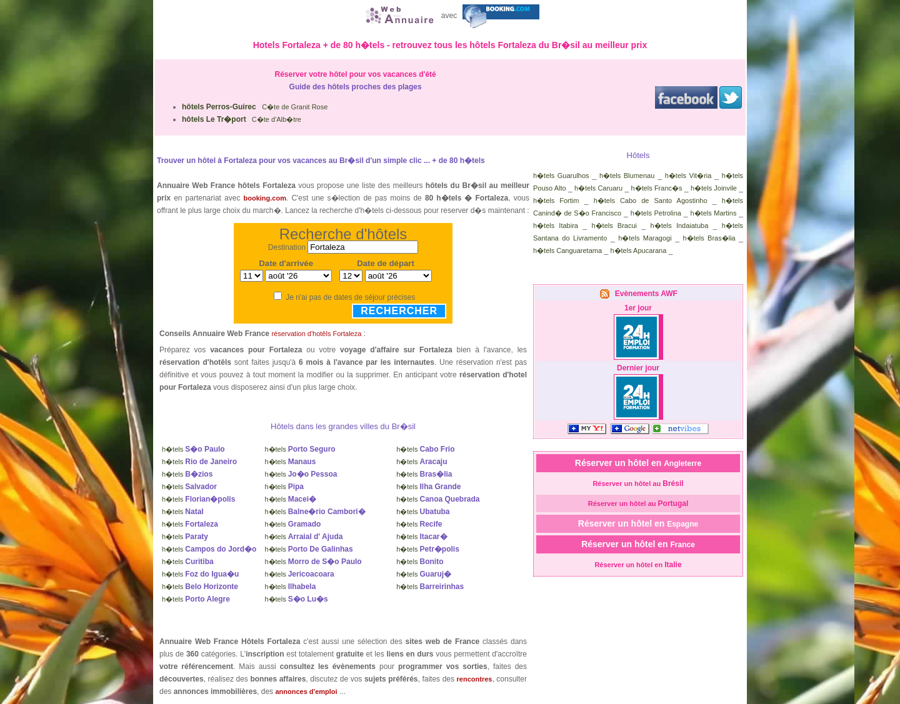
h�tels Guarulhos (561, 175)
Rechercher (399, 310)
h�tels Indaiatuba (680, 225)
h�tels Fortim (556, 200)
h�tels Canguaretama (567, 250)
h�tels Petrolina (656, 213)
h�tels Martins (713, 213)
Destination (287, 247)
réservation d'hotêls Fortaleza (316, 333)
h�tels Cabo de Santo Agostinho (651, 200)
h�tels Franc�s (656, 188)
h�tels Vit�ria (688, 175)
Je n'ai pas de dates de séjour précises (350, 297)
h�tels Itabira (555, 225)
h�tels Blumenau (626, 175)
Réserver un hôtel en (638, 463)
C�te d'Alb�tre (241, 119)
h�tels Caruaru (598, 188)
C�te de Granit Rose (255, 107)
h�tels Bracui (614, 225)
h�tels (193, 449)
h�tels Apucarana (638, 250)
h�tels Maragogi (644, 238)
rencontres (474, 679)
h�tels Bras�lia (709, 238)
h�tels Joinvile (714, 188)
